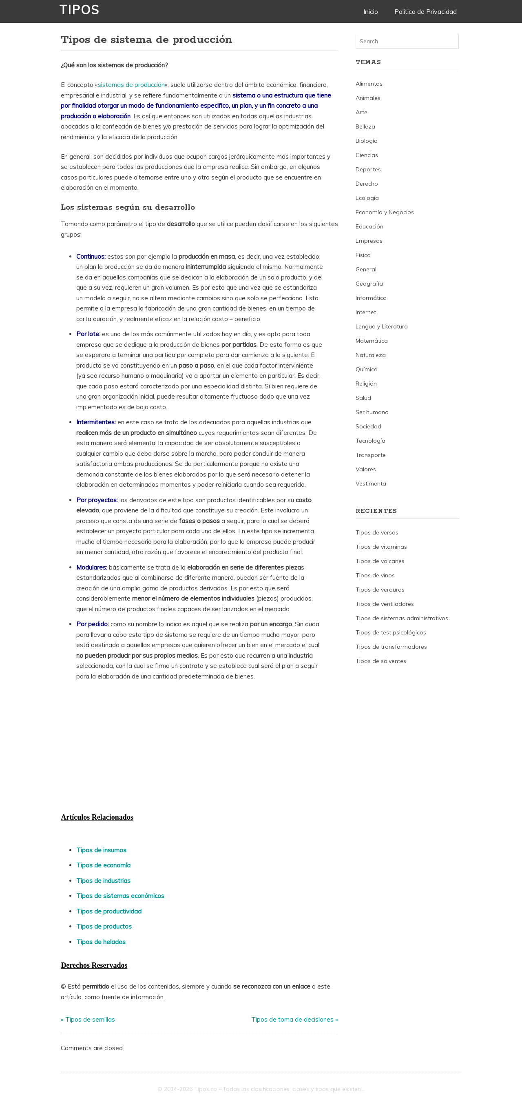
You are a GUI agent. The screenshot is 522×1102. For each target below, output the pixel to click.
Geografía (369, 283)
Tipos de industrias (103, 881)
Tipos (79, 10)
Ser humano (372, 412)
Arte (361, 112)
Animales (368, 98)
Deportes (368, 169)
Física (363, 255)
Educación (369, 226)
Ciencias (367, 155)
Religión (366, 383)
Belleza (365, 126)
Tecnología (370, 440)
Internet (366, 312)
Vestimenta (371, 483)
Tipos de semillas (90, 1019)
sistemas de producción (131, 85)
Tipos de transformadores (391, 646)
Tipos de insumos (101, 850)
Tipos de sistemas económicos (120, 896)
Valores (366, 469)
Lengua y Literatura (382, 326)
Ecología (367, 198)
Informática (371, 298)
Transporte (371, 455)
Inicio (370, 11)
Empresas (369, 240)
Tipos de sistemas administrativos (402, 618)
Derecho (367, 183)
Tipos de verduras (380, 589)
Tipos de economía (103, 865)
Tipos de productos (104, 926)
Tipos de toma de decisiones (292, 1019)
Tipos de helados (101, 942)
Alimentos (369, 83)
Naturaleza (371, 355)
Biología (367, 140)
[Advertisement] (122, 749)
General (366, 269)
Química (367, 369)
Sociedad (368, 426)
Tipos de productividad (109, 911)
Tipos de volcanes (380, 561)
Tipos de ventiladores (385, 604)
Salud (363, 397)
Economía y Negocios (385, 212)
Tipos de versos (377, 532)
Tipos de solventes (381, 661)
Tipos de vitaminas (381, 546)
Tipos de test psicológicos (391, 632)
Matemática (372, 340)
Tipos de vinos (375, 575)
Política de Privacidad (425, 11)
